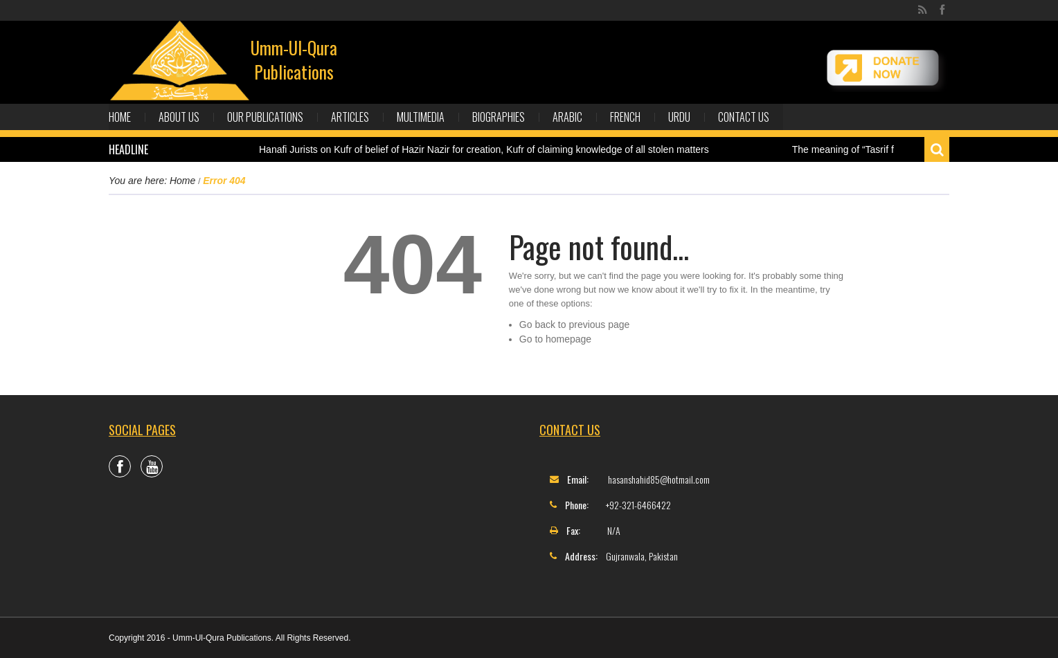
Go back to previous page (574, 324)
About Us (179, 117)
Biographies (498, 117)
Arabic (567, 117)
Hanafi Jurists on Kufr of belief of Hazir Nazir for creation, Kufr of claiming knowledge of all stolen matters (484, 149)
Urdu (679, 117)
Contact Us (743, 117)
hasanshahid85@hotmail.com (659, 479)
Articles (350, 117)
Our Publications (265, 117)
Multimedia (421, 117)
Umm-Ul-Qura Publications (294, 59)
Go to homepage (555, 339)
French (625, 117)
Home (120, 117)
